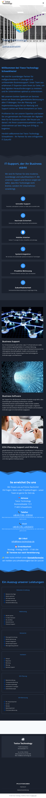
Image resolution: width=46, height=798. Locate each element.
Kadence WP (34, 795)
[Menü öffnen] (43, 2)
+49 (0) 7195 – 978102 (23, 515)
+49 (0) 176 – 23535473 (23, 526)
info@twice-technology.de (23, 541)
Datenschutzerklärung (23, 790)
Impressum (23, 787)
